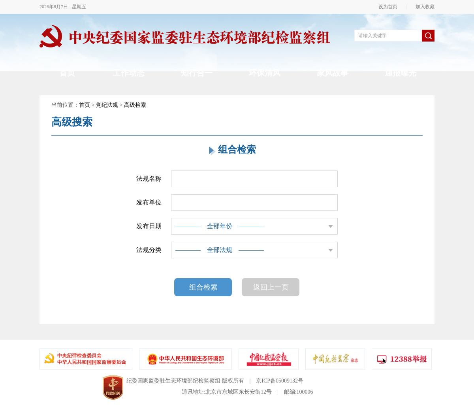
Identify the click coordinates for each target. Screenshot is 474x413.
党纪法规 (107, 105)
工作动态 (129, 72)
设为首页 (390, 6)
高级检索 (135, 105)
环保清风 (264, 72)
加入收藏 (422, 6)
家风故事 (332, 72)
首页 (67, 72)
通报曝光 (400, 72)
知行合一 (197, 72)
